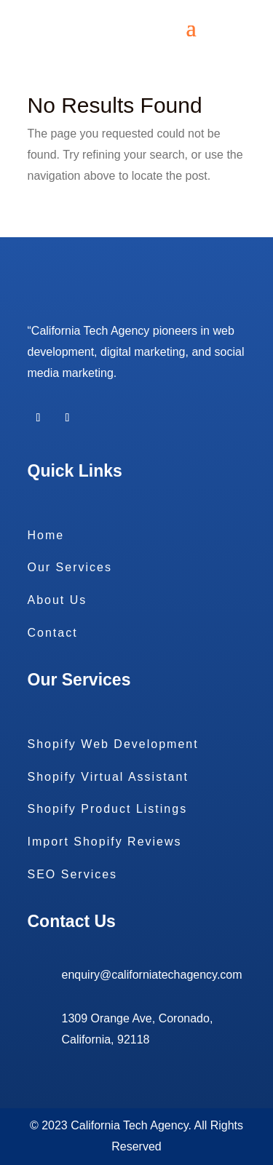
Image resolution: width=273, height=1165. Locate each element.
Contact (53, 633)
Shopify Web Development (113, 744)
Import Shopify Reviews (105, 841)
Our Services (70, 567)
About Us (57, 600)
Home (46, 535)
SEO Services (73, 874)
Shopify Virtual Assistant (108, 777)
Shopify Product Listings (108, 809)
